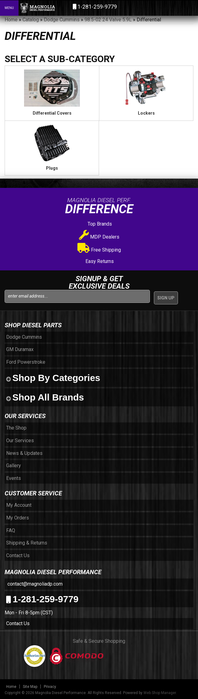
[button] (166, 7)
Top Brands (99, 224)
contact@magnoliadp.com (34, 584)
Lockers (146, 113)
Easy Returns (99, 261)
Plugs (52, 168)
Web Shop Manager (159, 693)
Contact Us (18, 623)
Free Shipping (99, 250)
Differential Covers (52, 113)
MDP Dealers (99, 237)
